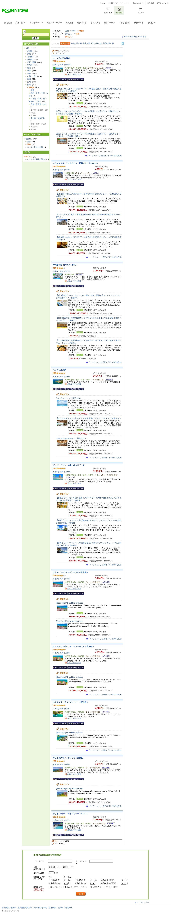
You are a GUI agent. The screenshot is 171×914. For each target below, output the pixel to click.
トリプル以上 (96, 887)
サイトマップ (125, 3)
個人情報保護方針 (25, 908)
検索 (81, 894)
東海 (29, 71)
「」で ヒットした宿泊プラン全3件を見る (105, 458)
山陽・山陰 (31, 76)
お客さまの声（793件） (62, 820)
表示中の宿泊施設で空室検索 (135, 37)
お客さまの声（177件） (62, 579)
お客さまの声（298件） (62, 764)
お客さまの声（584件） (62, 376)
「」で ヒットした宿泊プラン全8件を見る (105, 362)
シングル (54, 887)
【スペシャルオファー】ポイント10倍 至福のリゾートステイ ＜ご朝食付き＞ (88, 418)
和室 (106, 887)
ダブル (76, 887)
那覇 (32, 90)
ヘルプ (102, 3)
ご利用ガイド (113, 3)
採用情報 (52, 908)
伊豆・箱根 (31, 62)
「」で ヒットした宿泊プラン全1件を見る (105, 695)
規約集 (60, 908)
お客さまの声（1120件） (62, 65)
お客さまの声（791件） (62, 709)
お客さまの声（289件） (62, 653)
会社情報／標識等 (9, 908)
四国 (29, 79)
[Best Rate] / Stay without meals (69, 621)
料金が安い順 (76, 43)
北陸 (29, 68)
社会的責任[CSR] (40, 908)
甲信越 (29, 65)
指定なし (68, 34)
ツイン (84, 887)
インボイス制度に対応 (36, 159)
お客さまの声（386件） (62, 271)
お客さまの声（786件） (62, 170)
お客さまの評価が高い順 (104, 43)
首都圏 (29, 59)
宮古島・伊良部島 (38, 118)
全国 (67, 31)
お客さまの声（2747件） (62, 472)
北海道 (29, 51)
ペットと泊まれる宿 (35, 147)
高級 (29, 142)
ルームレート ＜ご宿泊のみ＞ (69, 398)
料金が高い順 (88, 43)
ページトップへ (143, 902)
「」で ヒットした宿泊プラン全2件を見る (105, 639)
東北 (29, 54)
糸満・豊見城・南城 (38, 104)
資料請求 (68, 908)
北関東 (29, 57)
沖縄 (73, 31)
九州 (29, 82)
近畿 (29, 73)
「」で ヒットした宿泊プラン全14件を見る (104, 156)
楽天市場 (150, 3)
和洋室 (114, 887)
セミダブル (65, 887)
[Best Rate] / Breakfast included (69, 603)
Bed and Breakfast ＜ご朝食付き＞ (71, 438)
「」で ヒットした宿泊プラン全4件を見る (105, 257)
